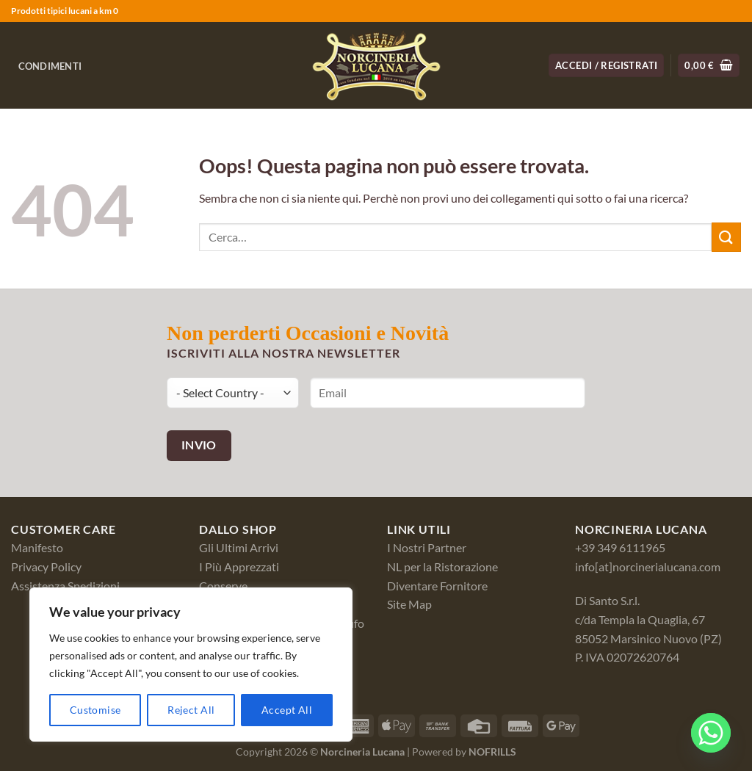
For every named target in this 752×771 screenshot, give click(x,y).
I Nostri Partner (426, 547)
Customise (95, 709)
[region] (190, 664)
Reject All (190, 709)
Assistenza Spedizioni (65, 586)
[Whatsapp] (711, 733)
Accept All (286, 709)
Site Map (409, 604)
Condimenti (50, 66)
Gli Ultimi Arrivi (238, 547)
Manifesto (37, 547)
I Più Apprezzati (239, 566)
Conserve (223, 586)
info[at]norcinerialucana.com (647, 566)
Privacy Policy (46, 566)
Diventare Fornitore (437, 586)
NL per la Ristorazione (442, 566)
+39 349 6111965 (620, 547)
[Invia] (726, 236)
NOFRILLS (492, 751)
